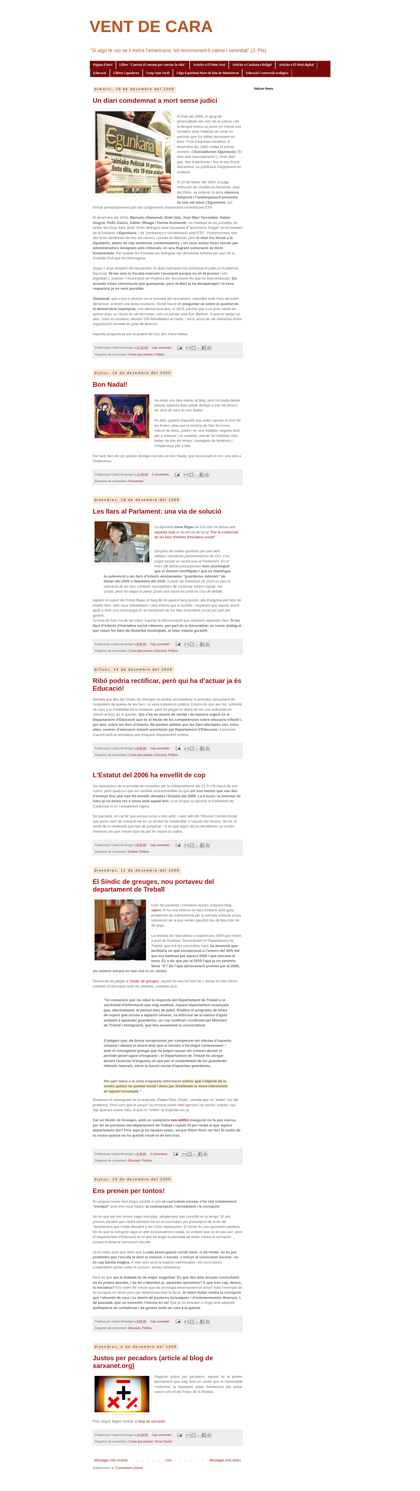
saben (156, 910)
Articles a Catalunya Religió (252, 65)
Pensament (135, 481)
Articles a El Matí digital (296, 65)
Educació (99, 73)
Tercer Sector (163, 1441)
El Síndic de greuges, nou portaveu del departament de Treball (153, 885)
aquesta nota (165, 532)
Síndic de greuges (144, 981)
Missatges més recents (111, 1460)
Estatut (133, 851)
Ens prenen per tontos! (129, 1190)
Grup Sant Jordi (158, 73)
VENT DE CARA (151, 26)
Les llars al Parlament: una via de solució (157, 511)
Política (159, 354)
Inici (169, 1460)
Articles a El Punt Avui (209, 65)
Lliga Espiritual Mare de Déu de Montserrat (207, 73)
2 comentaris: (161, 474)
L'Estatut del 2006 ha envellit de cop (149, 775)
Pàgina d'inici (102, 65)
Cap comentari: (162, 347)
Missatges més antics (225, 1460)
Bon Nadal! (110, 384)
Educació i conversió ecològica (267, 73)
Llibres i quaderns (126, 73)
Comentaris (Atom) (129, 1468)
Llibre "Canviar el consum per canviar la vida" (152, 65)
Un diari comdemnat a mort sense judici (155, 100)
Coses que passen (140, 354)
